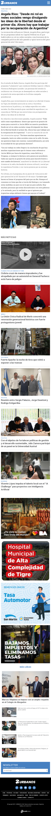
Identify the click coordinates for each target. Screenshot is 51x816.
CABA (3, 793)
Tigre (26, 795)
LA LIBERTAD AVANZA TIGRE (43, 76)
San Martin (20, 795)
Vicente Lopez (43, 795)
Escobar (15, 793)
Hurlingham (23, 793)
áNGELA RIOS (33, 76)
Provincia (9, 793)
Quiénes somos (21, 797)
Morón (44, 793)
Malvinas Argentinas (34, 793)
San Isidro (13, 795)
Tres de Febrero (33, 795)
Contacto (31, 797)
